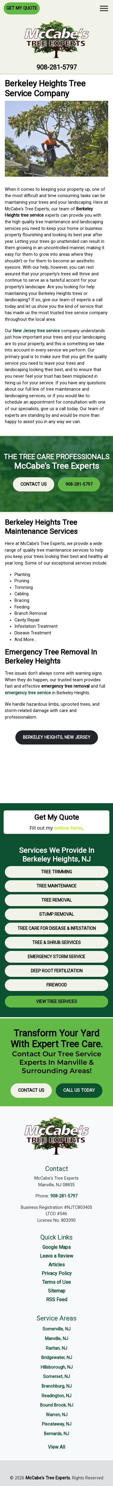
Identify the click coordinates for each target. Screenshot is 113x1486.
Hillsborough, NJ (57, 1367)
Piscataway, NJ (56, 1424)
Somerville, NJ (56, 1329)
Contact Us (33, 484)
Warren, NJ (56, 1414)
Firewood (56, 985)
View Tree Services (56, 1001)
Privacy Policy (57, 1273)
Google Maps (56, 1247)
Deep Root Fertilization (57, 970)
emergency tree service (28, 692)
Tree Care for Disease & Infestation (56, 928)
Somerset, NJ (56, 1376)
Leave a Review (56, 1256)
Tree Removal (56, 900)
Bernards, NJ (56, 1433)
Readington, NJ (56, 1395)
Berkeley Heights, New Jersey (56, 737)
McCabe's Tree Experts (48, 1478)
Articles (57, 1265)
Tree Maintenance (56, 886)
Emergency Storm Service (56, 956)
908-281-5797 (56, 67)
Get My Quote (21, 8)
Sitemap (56, 1291)
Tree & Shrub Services (56, 942)
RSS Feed (56, 1299)
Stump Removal (56, 914)
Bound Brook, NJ (56, 1405)
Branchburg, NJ (57, 1386)
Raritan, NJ (56, 1348)
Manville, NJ (56, 1338)
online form (68, 828)
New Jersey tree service (36, 330)
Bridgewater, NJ (56, 1357)
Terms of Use (56, 1282)
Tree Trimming (56, 871)
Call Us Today (79, 1090)
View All (56, 1447)
